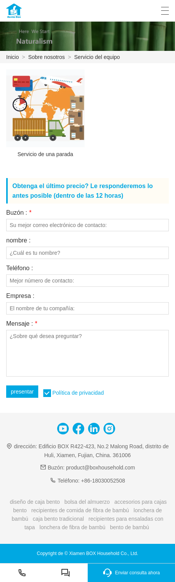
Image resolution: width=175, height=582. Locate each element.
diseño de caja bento (35, 502)
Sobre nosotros (46, 57)
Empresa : (20, 296)
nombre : (18, 240)
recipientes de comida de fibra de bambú (80, 510)
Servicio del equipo (97, 57)
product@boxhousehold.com (100, 467)
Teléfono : (19, 268)
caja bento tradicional (58, 519)
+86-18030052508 (103, 481)
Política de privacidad (78, 393)
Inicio (12, 57)
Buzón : (18, 213)
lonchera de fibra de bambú (72, 527)
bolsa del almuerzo (87, 502)
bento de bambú (129, 527)
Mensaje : (21, 324)
